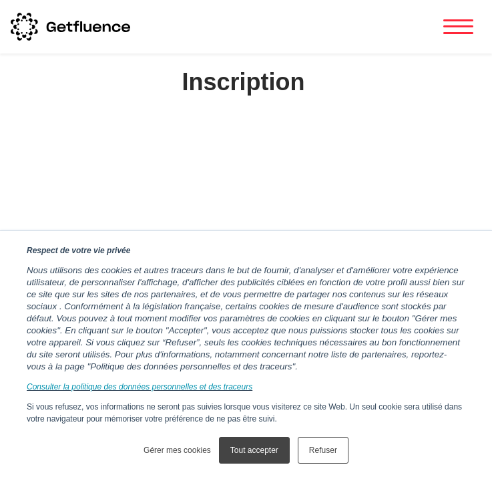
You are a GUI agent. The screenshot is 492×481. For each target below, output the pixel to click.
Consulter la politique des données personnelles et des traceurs (139, 386)
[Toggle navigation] (458, 27)
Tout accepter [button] (254, 450)
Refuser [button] (323, 450)
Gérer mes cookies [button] (177, 450)
